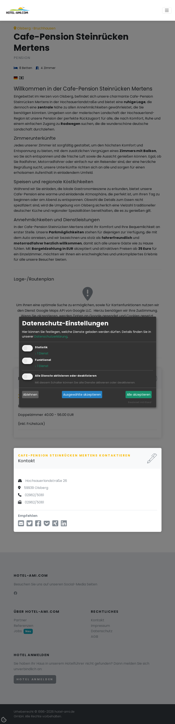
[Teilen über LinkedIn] (64, 524)
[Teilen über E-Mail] (21, 524)
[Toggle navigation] (167, 10)
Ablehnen (30, 394)
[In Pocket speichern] (47, 524)
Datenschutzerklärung (50, 336)
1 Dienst (41, 353)
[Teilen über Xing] (55, 524)
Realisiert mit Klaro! (139, 402)
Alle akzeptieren (138, 394)
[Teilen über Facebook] (38, 524)
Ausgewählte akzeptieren (82, 394)
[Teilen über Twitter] (30, 524)
